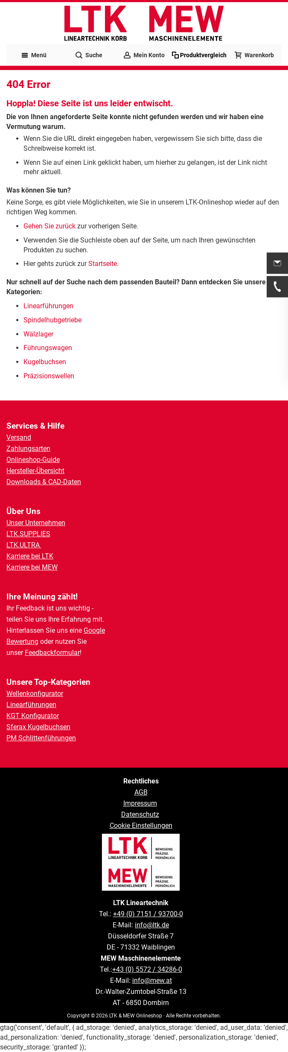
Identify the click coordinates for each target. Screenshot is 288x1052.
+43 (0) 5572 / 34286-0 (147, 969)
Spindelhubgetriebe (52, 320)
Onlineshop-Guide (33, 460)
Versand (18, 437)
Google (94, 630)
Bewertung (22, 641)
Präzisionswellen (48, 376)
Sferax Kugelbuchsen (38, 727)
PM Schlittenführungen (41, 738)
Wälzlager (39, 334)
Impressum (140, 803)
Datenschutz (140, 814)
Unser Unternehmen (35, 523)
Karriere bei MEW (32, 567)
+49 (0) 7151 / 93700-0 (148, 914)
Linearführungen (49, 306)
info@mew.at (152, 980)
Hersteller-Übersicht (35, 471)
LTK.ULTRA (23, 545)
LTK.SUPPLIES (28, 534)
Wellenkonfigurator (34, 694)
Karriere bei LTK (29, 556)
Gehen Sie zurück (49, 226)
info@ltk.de (152, 925)
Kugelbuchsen (44, 362)
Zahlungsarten (28, 448)
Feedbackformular (52, 653)
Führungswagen (47, 348)
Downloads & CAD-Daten (43, 482)
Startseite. (103, 264)
